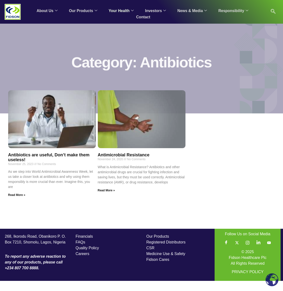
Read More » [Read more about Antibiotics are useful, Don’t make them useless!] (16, 205)
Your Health (121, 11)
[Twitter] (237, 252)
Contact (143, 16)
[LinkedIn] (258, 252)
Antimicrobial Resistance (124, 165)
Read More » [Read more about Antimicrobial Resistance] (106, 200)
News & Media (192, 11)
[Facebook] (226, 252)
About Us (46, 11)
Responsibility (233, 11)
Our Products (82, 11)
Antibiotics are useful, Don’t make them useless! (49, 167)
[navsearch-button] (273, 12)
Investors (155, 11)
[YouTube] (269, 252)
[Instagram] (247, 252)
